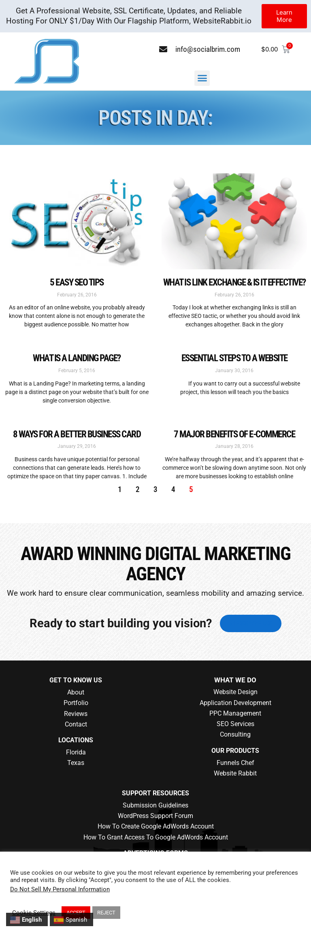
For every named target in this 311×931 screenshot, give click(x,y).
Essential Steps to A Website (234, 358)
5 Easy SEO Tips (77, 282)
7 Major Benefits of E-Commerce (234, 434)
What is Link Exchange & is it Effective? (234, 282)
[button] (202, 78)
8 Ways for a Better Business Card (77, 434)
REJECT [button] (106, 913)
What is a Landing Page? (77, 358)
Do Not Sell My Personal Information (60, 889)
